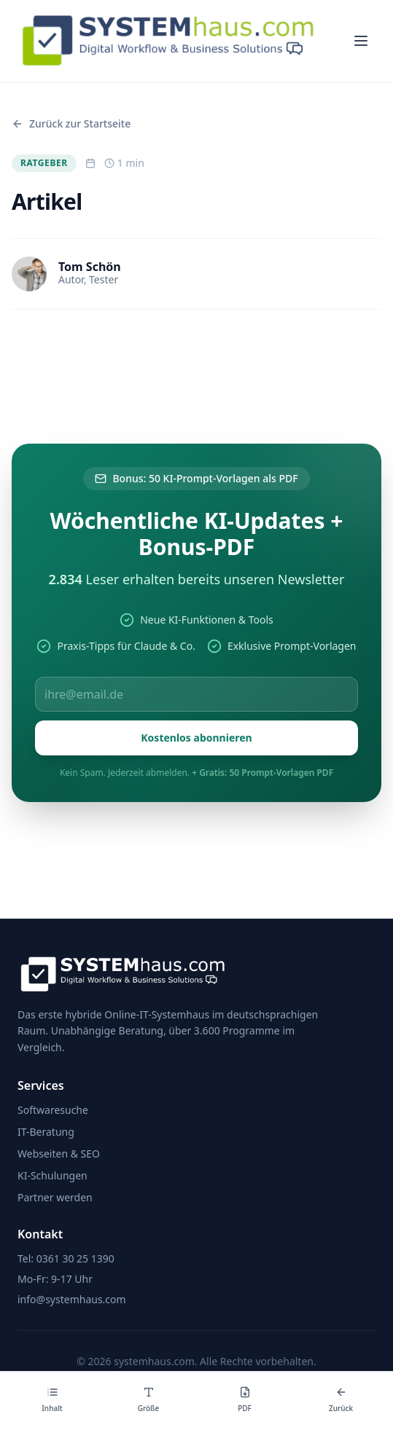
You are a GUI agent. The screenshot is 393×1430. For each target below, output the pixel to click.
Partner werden (55, 1197)
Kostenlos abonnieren (196, 738)
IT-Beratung (45, 1132)
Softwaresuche (52, 1110)
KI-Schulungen (52, 1175)
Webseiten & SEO (58, 1153)
